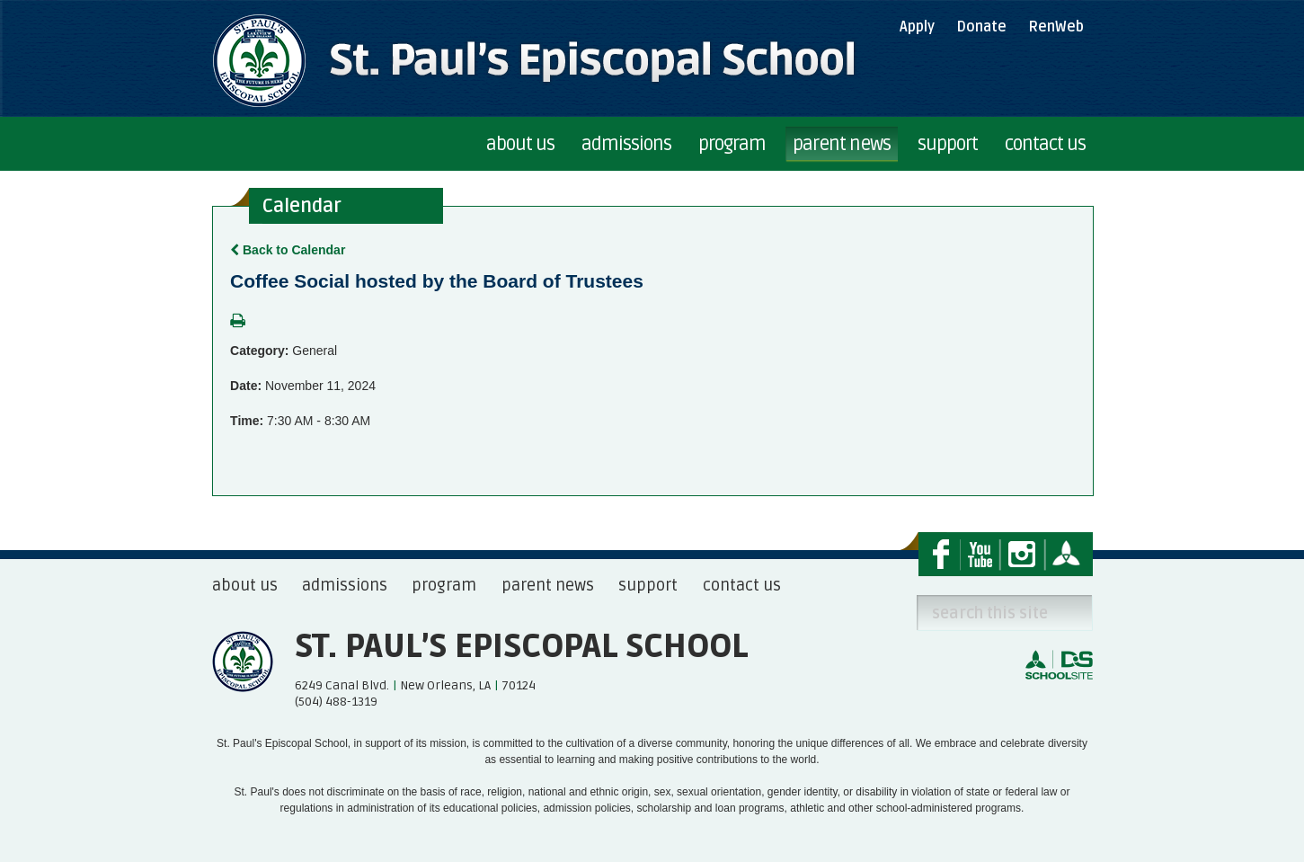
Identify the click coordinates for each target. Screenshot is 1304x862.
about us (245, 585)
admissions (344, 585)
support (648, 585)
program (444, 585)
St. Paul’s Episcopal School (521, 647)
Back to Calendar (287, 250)
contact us (742, 585)
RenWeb (1056, 27)
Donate (981, 27)
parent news (547, 585)
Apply (917, 27)
